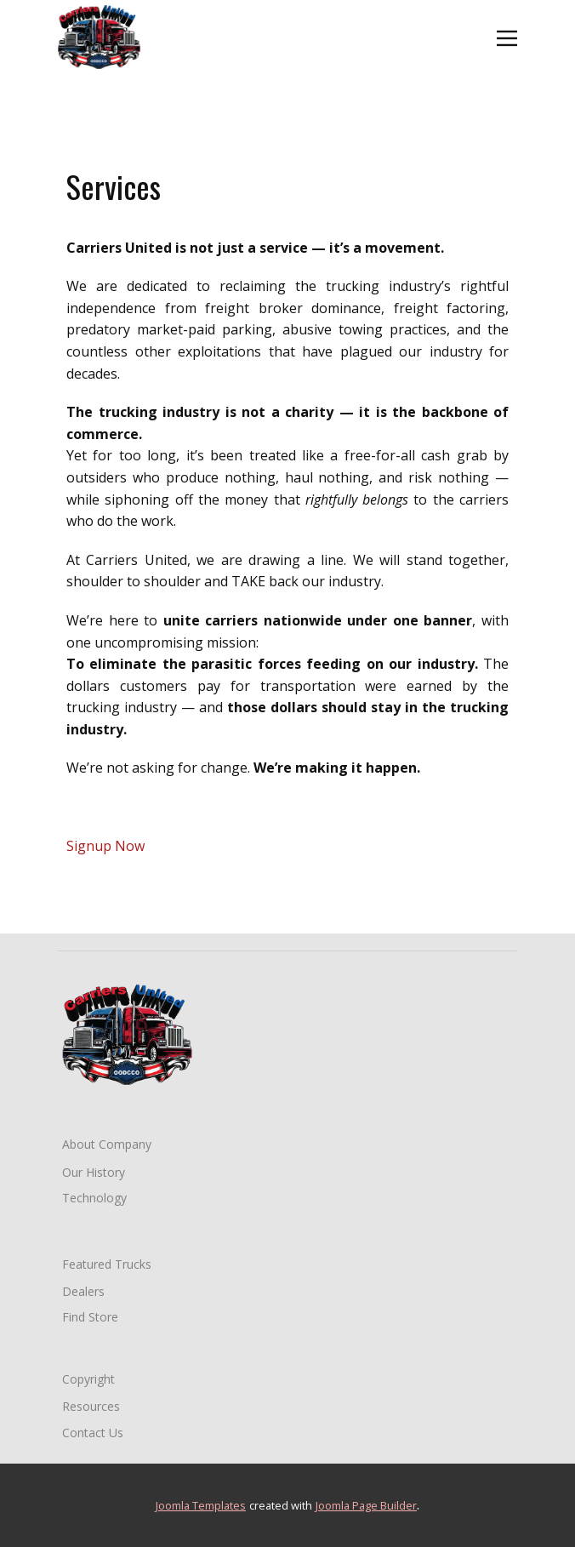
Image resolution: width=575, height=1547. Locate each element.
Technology (94, 1198)
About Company (106, 1144)
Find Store (90, 1317)
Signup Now (105, 845)
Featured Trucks (106, 1264)
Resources (91, 1406)
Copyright (88, 1379)
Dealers (83, 1291)
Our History (93, 1172)
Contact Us (92, 1432)
